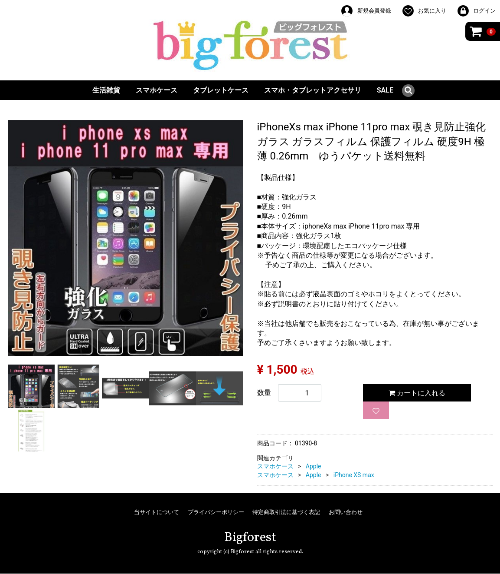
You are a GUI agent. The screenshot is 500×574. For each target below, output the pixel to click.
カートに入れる (417, 393)
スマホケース (156, 90)
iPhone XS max (353, 474)
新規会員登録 (365, 10)
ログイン (476, 10)
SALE (385, 90)
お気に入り (424, 10)
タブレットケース (220, 90)
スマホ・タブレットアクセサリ (312, 90)
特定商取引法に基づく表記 (286, 512)
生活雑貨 (106, 90)
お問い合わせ (346, 512)
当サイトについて (156, 512)
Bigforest (250, 537)
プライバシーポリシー (216, 512)
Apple (313, 466)
